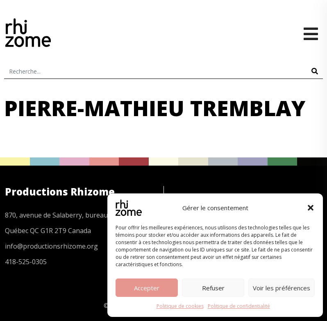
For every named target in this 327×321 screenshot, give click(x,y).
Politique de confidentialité (239, 306)
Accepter (146, 288)
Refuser (213, 288)
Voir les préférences (281, 288)
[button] (311, 208)
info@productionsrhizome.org (51, 246)
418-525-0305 (26, 261)
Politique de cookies (180, 306)
